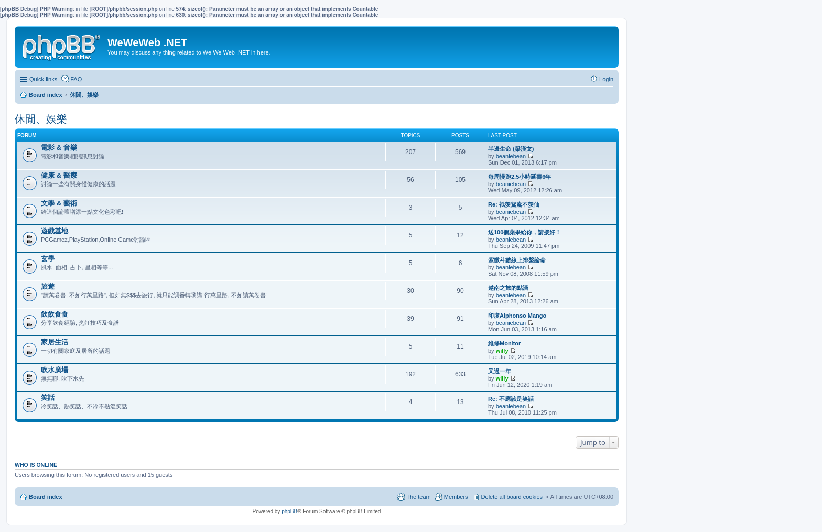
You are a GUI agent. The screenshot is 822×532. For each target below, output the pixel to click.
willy (502, 351)
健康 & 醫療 (59, 175)
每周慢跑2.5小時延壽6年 (519, 176)
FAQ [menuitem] (76, 79)
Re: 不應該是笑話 (511, 399)
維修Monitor (504, 343)
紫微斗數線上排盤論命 (517, 260)
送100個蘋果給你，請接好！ (524, 232)
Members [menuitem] (456, 497)
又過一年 (499, 371)
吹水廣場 (54, 370)
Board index (45, 497)
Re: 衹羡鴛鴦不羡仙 (513, 204)
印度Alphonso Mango (517, 315)
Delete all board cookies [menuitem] (512, 497)
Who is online (36, 465)
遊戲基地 (54, 231)
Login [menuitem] (606, 79)
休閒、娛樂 (41, 119)
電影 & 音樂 (59, 147)
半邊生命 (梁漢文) (511, 149)
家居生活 (54, 342)
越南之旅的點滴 (508, 288)
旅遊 (48, 286)
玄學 (48, 259)
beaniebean (511, 156)
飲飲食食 (54, 314)
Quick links (43, 79)
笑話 (48, 397)
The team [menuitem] (418, 497)
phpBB (289, 511)
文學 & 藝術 (59, 203)
